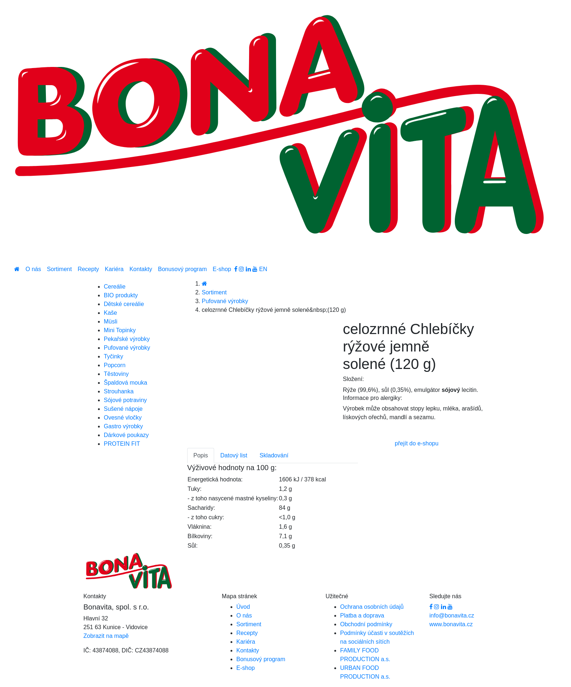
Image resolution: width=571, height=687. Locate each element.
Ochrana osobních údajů (371, 607)
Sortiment (59, 269)
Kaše (110, 313)
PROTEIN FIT (122, 444)
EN (263, 269)
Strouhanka (119, 391)
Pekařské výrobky (127, 339)
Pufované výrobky (225, 301)
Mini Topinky (120, 330)
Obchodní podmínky (366, 624)
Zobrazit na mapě (106, 636)
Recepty (88, 269)
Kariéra (114, 269)
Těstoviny (116, 374)
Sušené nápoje (123, 409)
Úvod (243, 607)
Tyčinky (113, 356)
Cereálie (115, 286)
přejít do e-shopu (416, 443)
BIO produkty (121, 295)
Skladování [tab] (274, 455)
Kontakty (140, 269)
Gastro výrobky (123, 426)
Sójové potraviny (125, 400)
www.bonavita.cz (451, 624)
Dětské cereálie (124, 304)
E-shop (222, 269)
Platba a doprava (362, 615)
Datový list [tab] (233, 455)
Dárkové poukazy (126, 435)
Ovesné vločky (123, 417)
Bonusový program (182, 269)
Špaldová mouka (125, 383)
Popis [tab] (200, 455)
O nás (33, 269)
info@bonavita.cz (451, 615)
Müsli (110, 321)
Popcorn (115, 365)
